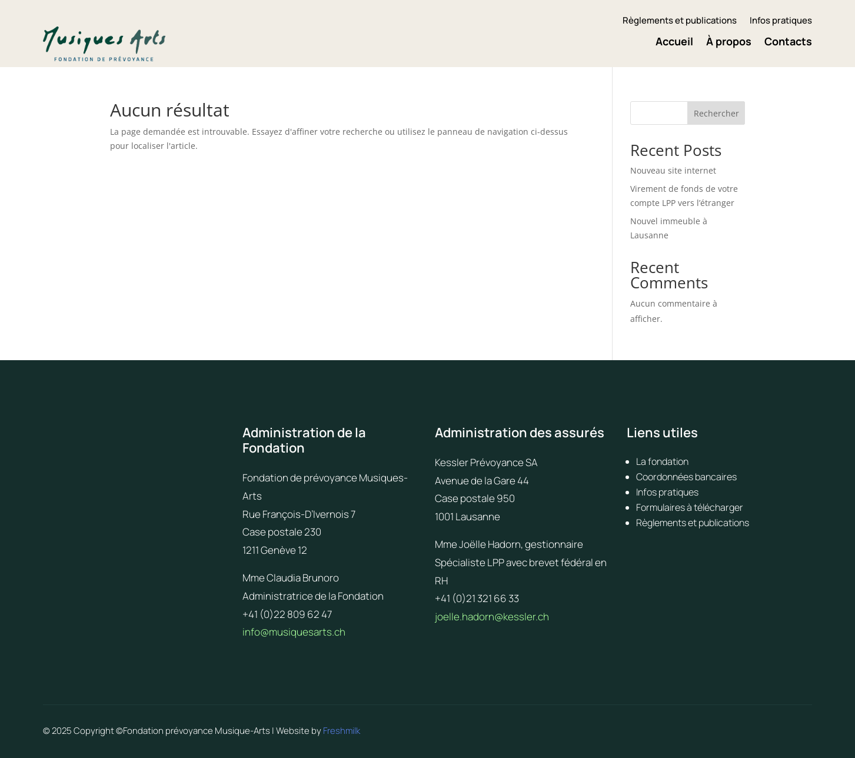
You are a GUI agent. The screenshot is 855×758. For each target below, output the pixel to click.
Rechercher (716, 113)
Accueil (674, 42)
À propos (728, 42)
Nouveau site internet (673, 170)
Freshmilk (341, 730)
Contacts (788, 42)
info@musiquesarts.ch (293, 632)
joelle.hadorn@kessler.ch (492, 616)
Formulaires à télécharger (689, 507)
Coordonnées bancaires (686, 476)
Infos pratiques (781, 21)
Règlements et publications (680, 21)
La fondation (662, 461)
